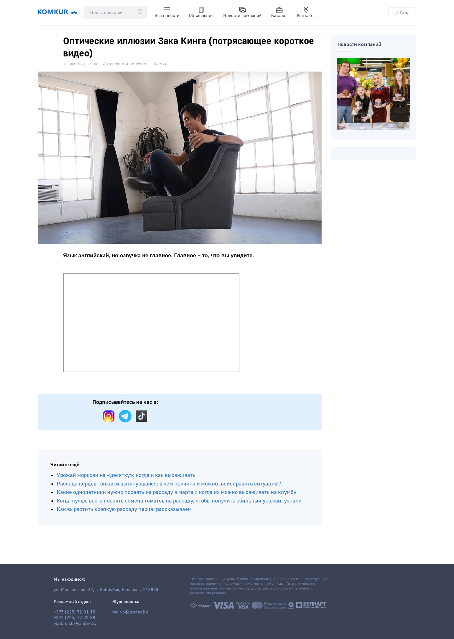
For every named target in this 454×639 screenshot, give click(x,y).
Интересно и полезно (124, 64)
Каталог (279, 13)
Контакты (306, 13)
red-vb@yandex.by (130, 612)
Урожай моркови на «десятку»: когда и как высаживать (126, 475)
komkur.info (279, 583)
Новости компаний (242, 13)
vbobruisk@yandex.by (75, 623)
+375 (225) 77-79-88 (74, 618)
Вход (402, 12)
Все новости (166, 13)
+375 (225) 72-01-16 (74, 612)
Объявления (201, 13)
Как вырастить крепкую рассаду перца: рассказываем (124, 509)
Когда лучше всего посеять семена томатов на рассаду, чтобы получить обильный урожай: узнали (179, 500)
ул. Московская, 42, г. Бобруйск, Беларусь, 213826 (106, 590)
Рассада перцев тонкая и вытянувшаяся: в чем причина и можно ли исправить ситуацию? (169, 483)
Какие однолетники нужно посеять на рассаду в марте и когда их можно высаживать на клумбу (176, 492)
